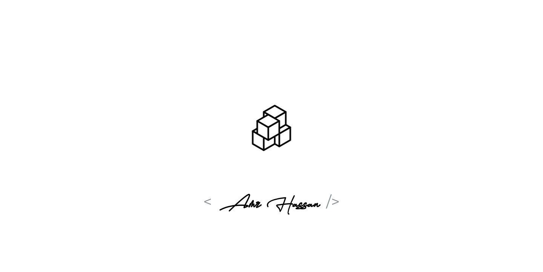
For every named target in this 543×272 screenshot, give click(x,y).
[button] (271, 129)
